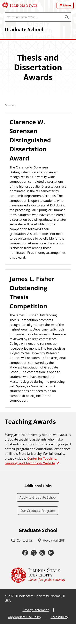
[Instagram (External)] (42, 552)
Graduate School (24, 29)
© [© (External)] (6, 596)
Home (11, 105)
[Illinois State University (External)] (20, 5)
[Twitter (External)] (33, 552)
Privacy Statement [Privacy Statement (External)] (35, 610)
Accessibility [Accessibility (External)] (59, 617)
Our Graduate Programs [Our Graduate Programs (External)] (38, 511)
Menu (67, 5)
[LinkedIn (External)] (51, 552)
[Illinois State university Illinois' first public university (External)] (38, 575)
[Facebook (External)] (25, 552)
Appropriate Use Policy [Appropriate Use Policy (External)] (24, 617)
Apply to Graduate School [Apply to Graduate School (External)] (37, 497)
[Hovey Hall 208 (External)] (51, 540)
